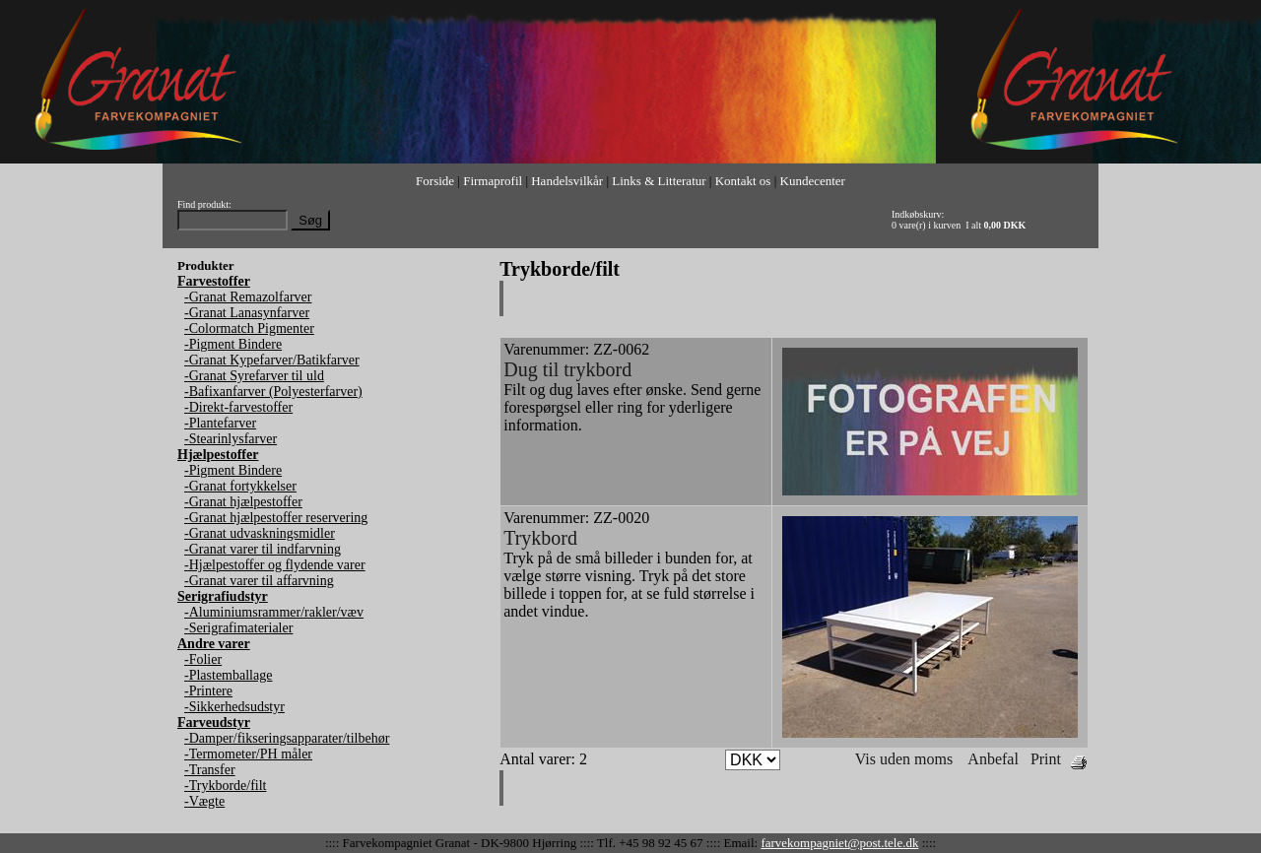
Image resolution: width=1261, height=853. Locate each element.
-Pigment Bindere (233, 344)
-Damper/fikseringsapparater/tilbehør (286, 738)
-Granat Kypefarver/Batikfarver (272, 360)
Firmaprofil (492, 180)
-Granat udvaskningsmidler (259, 533)
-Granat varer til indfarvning (262, 549)
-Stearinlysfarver (230, 438)
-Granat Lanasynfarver (246, 312)
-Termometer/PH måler (248, 754)
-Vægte (204, 801)
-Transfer (209, 769)
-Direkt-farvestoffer (238, 407)
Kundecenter (812, 180)
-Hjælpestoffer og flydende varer (274, 565)
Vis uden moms (904, 759)
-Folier (203, 659)
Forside (435, 180)
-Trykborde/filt (225, 785)
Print (1045, 759)
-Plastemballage (228, 675)
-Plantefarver (220, 423)
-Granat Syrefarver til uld (254, 375)
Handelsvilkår (567, 180)
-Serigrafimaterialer (238, 628)
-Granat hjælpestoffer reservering (275, 517)
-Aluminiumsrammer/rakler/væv (274, 612)
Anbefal (993, 759)
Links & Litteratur (658, 180)
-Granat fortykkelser (240, 486)
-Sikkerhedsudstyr (234, 706)
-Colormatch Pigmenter (249, 328)
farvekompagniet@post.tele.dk (839, 842)
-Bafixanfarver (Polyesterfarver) (273, 391)
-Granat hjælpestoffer (243, 501)
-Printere (208, 691)
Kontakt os (743, 180)
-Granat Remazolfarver (247, 297)
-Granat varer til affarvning (259, 580)
